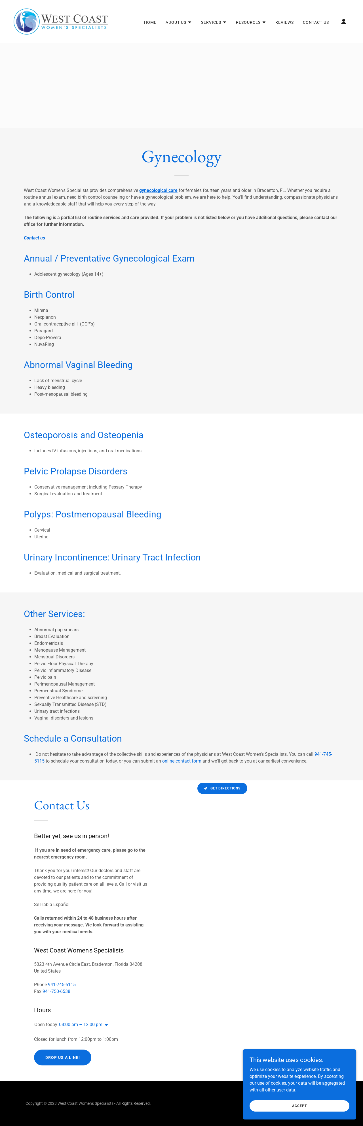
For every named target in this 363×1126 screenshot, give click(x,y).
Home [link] (150, 22)
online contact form (181, 761)
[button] (179, 22)
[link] (61, 21)
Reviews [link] (284, 22)
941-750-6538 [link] (56, 991)
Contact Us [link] (316, 22)
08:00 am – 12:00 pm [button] (80, 1024)
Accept (299, 1106)
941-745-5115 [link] (62, 984)
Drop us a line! (62, 1057)
